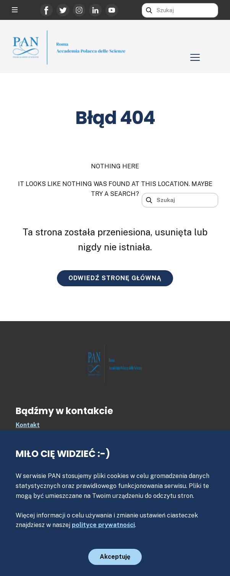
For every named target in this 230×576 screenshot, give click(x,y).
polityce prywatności (103, 525)
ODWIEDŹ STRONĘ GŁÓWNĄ (115, 278)
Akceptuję (115, 556)
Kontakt (28, 425)
